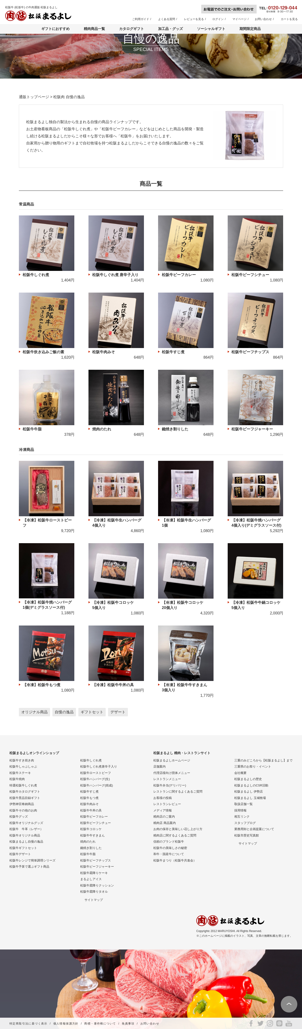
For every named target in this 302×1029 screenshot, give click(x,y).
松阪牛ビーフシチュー (95, 823)
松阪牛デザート (20, 854)
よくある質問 (166, 19)
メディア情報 (162, 810)
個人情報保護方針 (66, 1023)
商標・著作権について (100, 1023)
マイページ (239, 19)
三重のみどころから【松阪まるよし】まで (263, 760)
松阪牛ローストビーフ (95, 773)
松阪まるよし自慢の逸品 (26, 841)
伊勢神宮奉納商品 (21, 804)
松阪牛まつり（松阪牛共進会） (174, 860)
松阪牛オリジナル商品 (24, 835)
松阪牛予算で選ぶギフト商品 (29, 866)
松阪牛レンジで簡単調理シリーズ (32, 860)
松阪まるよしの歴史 (248, 779)
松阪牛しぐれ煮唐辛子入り (98, 766)
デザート (118, 712)
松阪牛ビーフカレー (94, 816)
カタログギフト (131, 29)
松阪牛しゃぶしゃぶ (23, 766)
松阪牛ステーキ (20, 773)
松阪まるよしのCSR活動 (251, 785)
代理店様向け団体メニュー (171, 773)
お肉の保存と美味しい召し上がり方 (177, 829)
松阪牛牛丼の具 (91, 810)
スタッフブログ (245, 823)
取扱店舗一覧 (243, 804)
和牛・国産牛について (168, 854)
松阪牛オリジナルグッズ (26, 823)
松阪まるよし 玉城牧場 (250, 798)
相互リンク (242, 816)
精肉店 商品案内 (164, 823)
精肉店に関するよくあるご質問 (174, 835)
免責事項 (128, 1023)
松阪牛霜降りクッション (97, 885)
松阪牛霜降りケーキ (94, 873)
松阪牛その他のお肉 (23, 810)
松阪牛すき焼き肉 (21, 760)
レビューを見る (194, 19)
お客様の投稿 (162, 798)
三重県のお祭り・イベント (252, 766)
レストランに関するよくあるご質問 (177, 791)
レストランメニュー (167, 779)
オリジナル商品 (34, 712)
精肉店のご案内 (164, 816)
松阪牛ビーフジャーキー (97, 866)
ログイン (218, 19)
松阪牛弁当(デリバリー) (169, 785)
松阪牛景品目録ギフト (24, 798)
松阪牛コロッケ (91, 829)
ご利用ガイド (140, 19)
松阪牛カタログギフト (24, 791)
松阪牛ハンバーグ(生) (95, 779)
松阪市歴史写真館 (246, 835)
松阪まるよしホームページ (171, 760)
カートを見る (289, 19)
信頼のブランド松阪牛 (168, 841)
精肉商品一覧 (94, 29)
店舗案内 (159, 766)
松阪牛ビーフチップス (95, 860)
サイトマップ (93, 900)
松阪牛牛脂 (88, 854)
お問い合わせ (263, 19)
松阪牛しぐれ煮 (91, 760)
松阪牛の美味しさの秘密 (170, 848)
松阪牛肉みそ (89, 804)
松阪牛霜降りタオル (94, 891)
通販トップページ (34, 97)
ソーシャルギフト (211, 29)
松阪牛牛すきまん (92, 835)
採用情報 (240, 810)
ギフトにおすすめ (55, 29)
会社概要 (240, 773)
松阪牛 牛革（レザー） (26, 829)
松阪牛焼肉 (17, 779)
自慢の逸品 (64, 712)
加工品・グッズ (170, 29)
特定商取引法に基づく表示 (28, 1023)
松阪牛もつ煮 (89, 798)
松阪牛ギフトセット (23, 848)
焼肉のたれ (88, 841)
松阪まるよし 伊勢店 (248, 791)
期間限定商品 (250, 29)
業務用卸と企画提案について (254, 829)
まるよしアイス (91, 879)
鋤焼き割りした (91, 848)
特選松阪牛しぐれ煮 (23, 785)
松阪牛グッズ (18, 816)
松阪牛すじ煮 (89, 791)
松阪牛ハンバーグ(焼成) (96, 785)
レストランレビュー (167, 804)
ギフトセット (92, 712)
